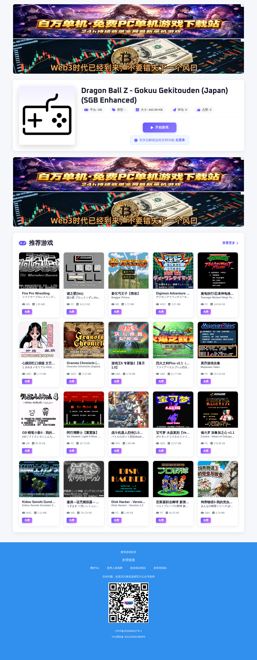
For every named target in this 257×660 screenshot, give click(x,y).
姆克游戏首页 (128, 552)
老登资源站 (160, 567)
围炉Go (94, 567)
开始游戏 (160, 127)
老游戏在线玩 (138, 567)
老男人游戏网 (114, 567)
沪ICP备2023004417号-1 (128, 631)
